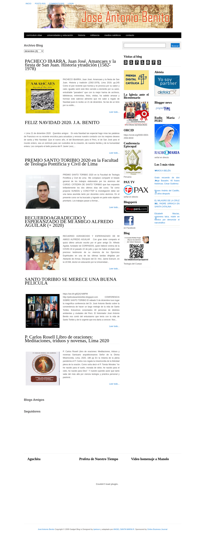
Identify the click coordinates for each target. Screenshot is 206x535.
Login (71, 4)
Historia (81, 35)
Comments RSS (56, 4)
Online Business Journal (157, 529)
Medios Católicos (113, 35)
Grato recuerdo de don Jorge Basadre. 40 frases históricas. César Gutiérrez (167, 180)
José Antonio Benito (46, 529)
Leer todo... (114, 112)
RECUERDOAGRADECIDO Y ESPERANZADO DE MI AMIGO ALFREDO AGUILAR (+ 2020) (69, 221)
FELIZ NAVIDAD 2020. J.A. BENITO (62, 122)
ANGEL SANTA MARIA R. (124, 529)
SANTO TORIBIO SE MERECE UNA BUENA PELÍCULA (70, 281)
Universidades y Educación (60, 35)
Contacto (130, 35)
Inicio (28, 4)
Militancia (94, 35)
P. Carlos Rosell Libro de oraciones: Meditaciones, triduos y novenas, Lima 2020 (67, 338)
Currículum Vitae (34, 35)
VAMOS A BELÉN (163, 170)
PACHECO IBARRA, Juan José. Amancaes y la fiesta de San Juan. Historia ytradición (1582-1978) (70, 64)
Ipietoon (96, 529)
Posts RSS (40, 4)
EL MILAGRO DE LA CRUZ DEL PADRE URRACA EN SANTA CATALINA (167, 203)
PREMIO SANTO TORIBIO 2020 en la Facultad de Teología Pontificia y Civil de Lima (71, 161)
